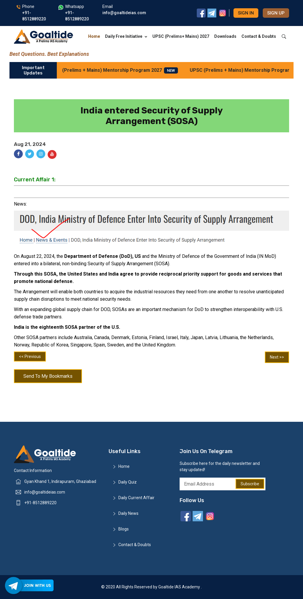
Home (94, 36)
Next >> (277, 357)
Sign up (276, 13)
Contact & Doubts (258, 36)
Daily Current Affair (136, 497)
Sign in (246, 13)
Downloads (225, 36)
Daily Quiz (127, 482)
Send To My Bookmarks (47, 376)
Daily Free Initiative (126, 36)
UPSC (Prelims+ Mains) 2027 (180, 36)
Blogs (123, 529)
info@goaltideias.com (44, 492)
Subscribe (250, 483)
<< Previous (30, 356)
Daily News (128, 513)
